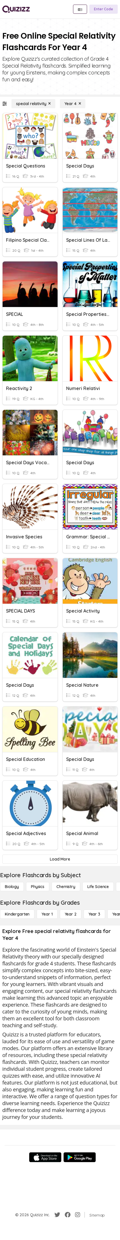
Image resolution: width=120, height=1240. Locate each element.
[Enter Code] (103, 9)
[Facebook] (67, 1214)
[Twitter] (57, 1214)
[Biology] (12, 886)
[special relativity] (33, 103)
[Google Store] (80, 1157)
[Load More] (60, 859)
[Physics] (37, 886)
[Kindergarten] (17, 914)
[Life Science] (98, 886)
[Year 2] (70, 914)
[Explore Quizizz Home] (16, 9)
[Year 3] (94, 914)
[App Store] (45, 1157)
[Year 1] (47, 914)
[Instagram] (77, 1214)
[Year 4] (72, 103)
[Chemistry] (66, 886)
